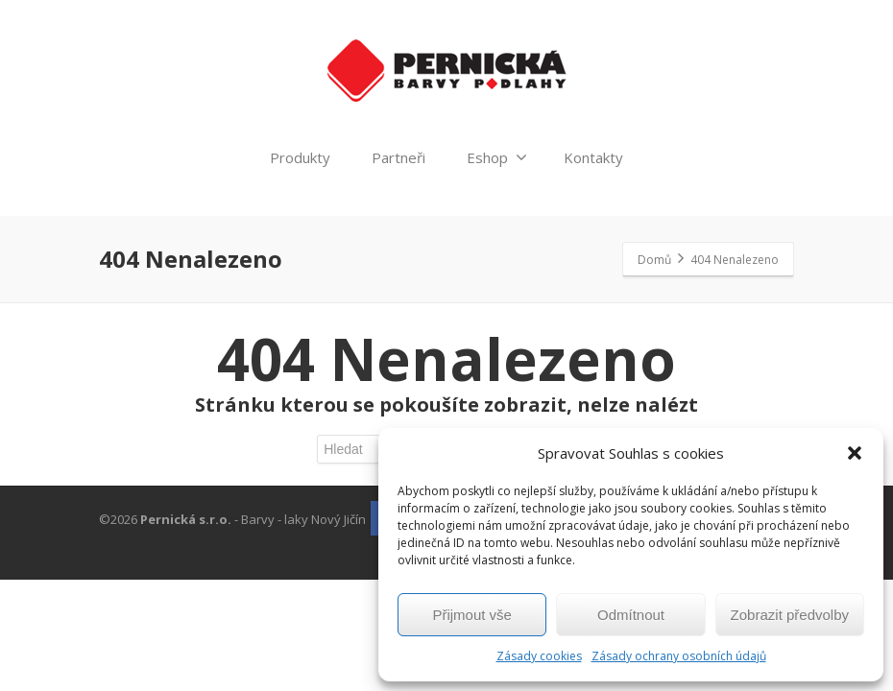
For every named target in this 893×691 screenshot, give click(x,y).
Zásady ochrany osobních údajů (678, 656)
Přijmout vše (472, 615)
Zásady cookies (539, 656)
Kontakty (593, 157)
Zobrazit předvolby (790, 615)
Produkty (300, 157)
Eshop (497, 157)
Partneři (398, 157)
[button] (854, 453)
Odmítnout (630, 615)
